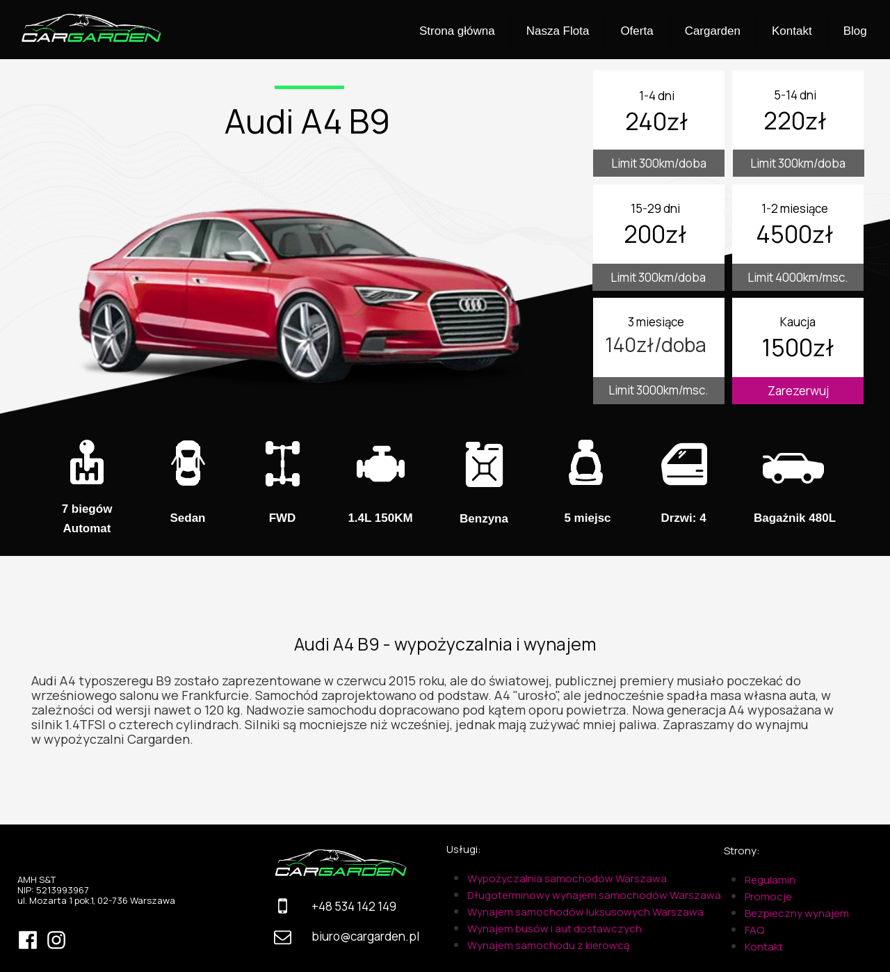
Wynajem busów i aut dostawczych (554, 928)
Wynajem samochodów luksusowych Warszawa (585, 912)
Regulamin (770, 880)
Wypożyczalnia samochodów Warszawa (567, 878)
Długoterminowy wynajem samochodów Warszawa (594, 895)
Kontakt (764, 946)
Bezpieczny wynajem (797, 913)
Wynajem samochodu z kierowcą (548, 945)
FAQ (754, 930)
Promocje (768, 896)
